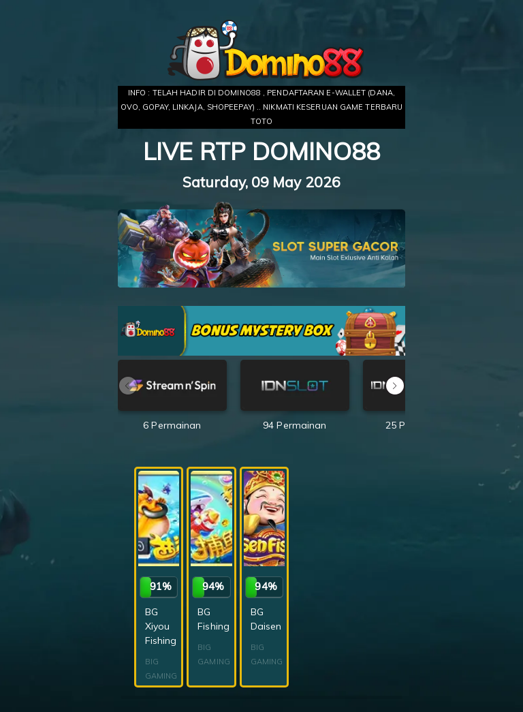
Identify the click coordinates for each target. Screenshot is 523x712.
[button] (395, 385)
